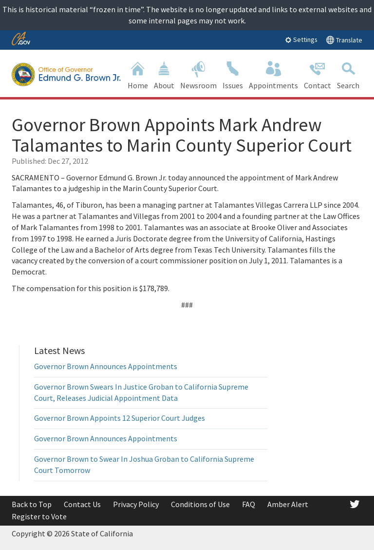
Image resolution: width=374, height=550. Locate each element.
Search (348, 74)
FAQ (248, 504)
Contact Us (82, 504)
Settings (301, 39)
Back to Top (32, 504)
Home (138, 74)
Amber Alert (287, 504)
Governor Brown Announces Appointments (105, 366)
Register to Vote (39, 516)
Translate (344, 39)
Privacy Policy (136, 504)
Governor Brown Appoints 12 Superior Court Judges (119, 418)
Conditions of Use (200, 504)
